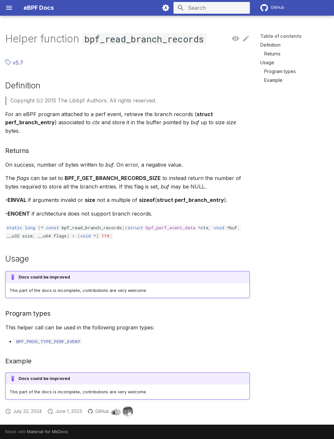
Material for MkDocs (47, 431)
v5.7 (14, 62)
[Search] (212, 8)
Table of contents (281, 36)
